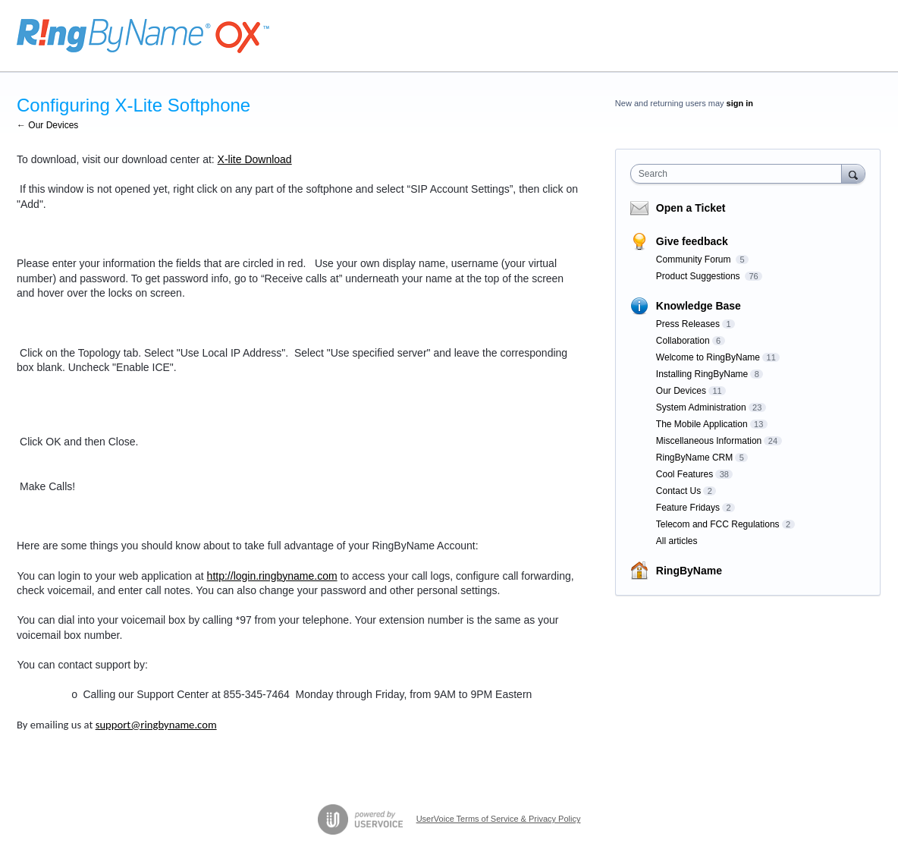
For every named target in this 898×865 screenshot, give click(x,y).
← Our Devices (47, 125)
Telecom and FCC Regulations (718, 524)
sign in (740, 103)
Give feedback (692, 241)
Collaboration (683, 340)
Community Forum (694, 259)
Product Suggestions (699, 276)
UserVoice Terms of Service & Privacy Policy (498, 818)
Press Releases (688, 324)
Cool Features (684, 474)
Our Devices (681, 390)
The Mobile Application (702, 424)
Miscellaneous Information (708, 441)
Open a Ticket (691, 208)
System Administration (701, 407)
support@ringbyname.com (156, 724)
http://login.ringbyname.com (272, 576)
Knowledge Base (698, 306)
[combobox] (740, 173)
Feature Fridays (688, 507)
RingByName (689, 571)
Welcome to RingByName (708, 357)
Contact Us (678, 491)
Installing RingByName (702, 374)
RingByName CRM (694, 457)
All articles (677, 541)
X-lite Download (255, 159)
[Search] (853, 173)
